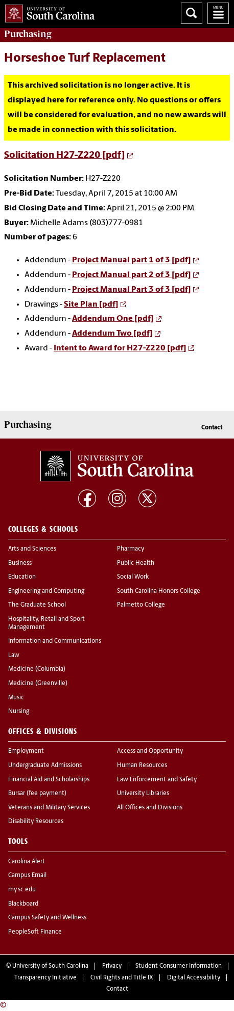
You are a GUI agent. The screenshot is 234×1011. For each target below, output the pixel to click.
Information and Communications (54, 641)
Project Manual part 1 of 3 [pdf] (131, 260)
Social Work (133, 577)
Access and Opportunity (150, 751)
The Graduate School (37, 605)
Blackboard (23, 904)
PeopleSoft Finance (35, 932)
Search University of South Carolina (191, 13)
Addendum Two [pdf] (112, 334)
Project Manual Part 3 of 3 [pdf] (131, 290)
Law (13, 655)
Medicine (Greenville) (37, 683)
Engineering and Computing (46, 591)
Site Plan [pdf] (91, 304)
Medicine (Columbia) (36, 669)
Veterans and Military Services (49, 808)
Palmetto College (141, 605)
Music (16, 698)
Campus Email (27, 875)
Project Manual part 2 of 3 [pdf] (131, 275)
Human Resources (142, 765)
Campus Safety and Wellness (47, 918)
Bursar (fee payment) (37, 793)
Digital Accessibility (193, 978)
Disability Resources (35, 821)
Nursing (18, 711)
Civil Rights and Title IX (121, 978)
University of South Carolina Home (47, 11)
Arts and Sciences (32, 549)
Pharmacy (130, 549)
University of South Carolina (50, 966)
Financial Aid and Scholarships (48, 780)
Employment (26, 751)
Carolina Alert (26, 862)
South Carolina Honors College (158, 591)
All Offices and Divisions (149, 808)
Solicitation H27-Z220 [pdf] (64, 155)
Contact (211, 428)
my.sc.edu (22, 890)
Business (20, 563)
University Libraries (143, 793)
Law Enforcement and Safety (157, 780)
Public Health (135, 563)
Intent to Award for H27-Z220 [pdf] (120, 348)
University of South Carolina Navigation (218, 13)
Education (22, 577)
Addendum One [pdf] (113, 319)
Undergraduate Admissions (45, 765)
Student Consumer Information (178, 966)
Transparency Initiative (45, 978)
